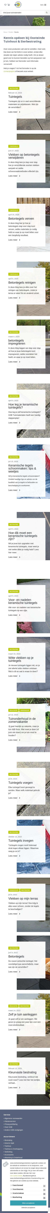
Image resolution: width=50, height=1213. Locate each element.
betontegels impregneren (16, 342)
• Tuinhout (7, 1146)
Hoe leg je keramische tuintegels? (23, 406)
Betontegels (16, 956)
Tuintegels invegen (20, 840)
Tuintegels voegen (20, 782)
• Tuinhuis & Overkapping (13, 1149)
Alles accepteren (28, 1203)
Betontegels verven (21, 218)
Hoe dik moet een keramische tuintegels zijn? (22, 535)
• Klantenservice (10, 1121)
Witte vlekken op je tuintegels (20, 659)
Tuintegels (15, 96)
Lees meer (14, 112)
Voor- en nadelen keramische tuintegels (22, 601)
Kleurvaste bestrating (22, 1072)
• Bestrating (8, 1140)
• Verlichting (8, 1152)
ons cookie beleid (16, 1176)
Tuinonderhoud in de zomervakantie (22, 720)
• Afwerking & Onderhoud (13, 1158)
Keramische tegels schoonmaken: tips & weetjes (22, 468)
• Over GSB (8, 1127)
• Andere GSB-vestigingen (13, 1130)
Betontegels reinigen (22, 282)
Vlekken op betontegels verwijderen (23, 156)
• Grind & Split (9, 1143)
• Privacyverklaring (10, 1124)
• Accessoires (9, 1155)
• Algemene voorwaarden (13, 1118)
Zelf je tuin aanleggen (22, 1014)
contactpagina (9, 71)
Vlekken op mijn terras (23, 898)
